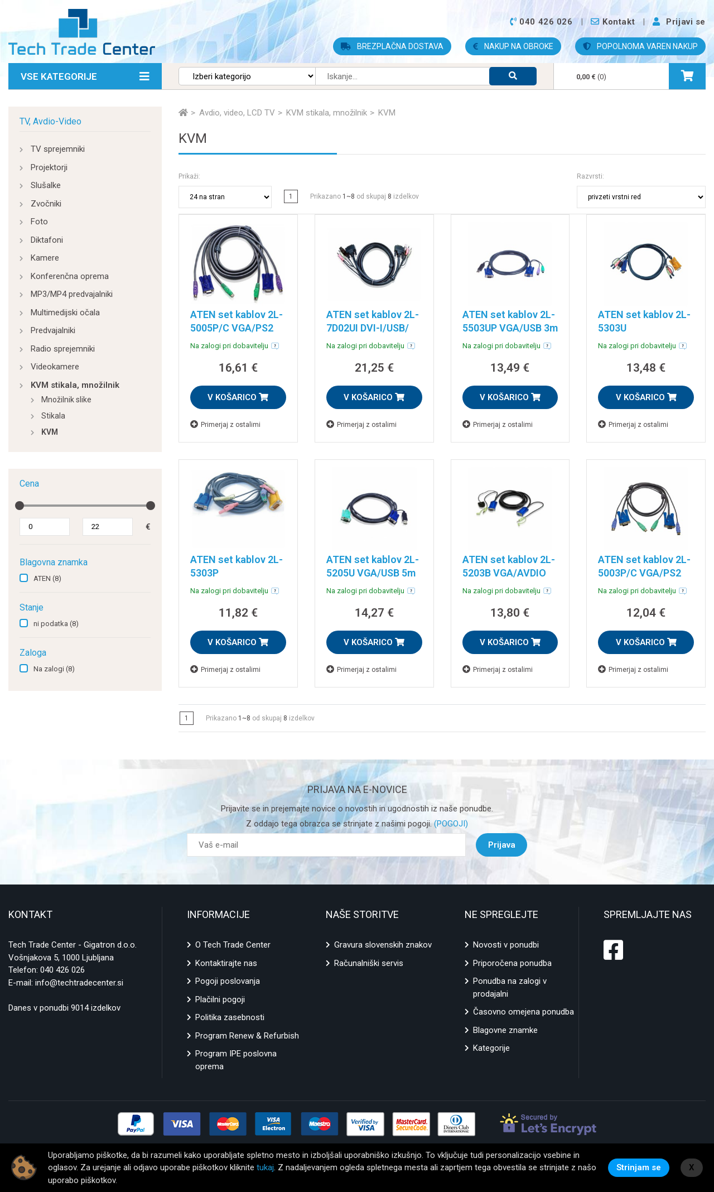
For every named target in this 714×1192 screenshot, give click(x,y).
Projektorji (49, 167)
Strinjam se (638, 1167)
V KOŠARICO (238, 397)
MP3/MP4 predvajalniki (72, 294)
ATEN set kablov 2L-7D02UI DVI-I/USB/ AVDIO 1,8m (372, 328)
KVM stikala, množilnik (75, 385)
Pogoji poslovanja (227, 981)
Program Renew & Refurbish (247, 1036)
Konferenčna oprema (70, 276)
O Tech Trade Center (233, 945)
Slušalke (46, 185)
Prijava (501, 845)
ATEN (47, 578)
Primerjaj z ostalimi (225, 424)
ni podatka (56, 623)
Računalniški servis (368, 963)
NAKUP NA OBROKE (513, 46)
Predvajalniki (53, 330)
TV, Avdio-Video (50, 121)
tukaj (265, 1167)
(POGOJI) (450, 824)
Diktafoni (47, 240)
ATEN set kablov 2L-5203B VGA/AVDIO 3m (508, 573)
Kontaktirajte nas (226, 963)
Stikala (53, 415)
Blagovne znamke (505, 1030)
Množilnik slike (66, 399)
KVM (49, 431)
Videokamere (55, 367)
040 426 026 (62, 970)
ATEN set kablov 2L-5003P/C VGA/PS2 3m (644, 573)
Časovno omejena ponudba (523, 1012)
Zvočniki (46, 204)
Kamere (45, 258)
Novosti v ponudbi (506, 945)
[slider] (19, 505)
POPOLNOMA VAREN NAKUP (640, 46)
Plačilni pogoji (220, 999)
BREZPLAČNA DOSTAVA (392, 46)
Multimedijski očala (65, 312)
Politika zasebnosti (229, 1017)
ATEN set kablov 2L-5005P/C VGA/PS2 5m (236, 328)
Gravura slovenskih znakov (383, 945)
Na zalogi (54, 669)
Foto (39, 222)
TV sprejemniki (58, 149)
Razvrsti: (590, 176)
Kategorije (491, 1048)
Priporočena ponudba (512, 963)
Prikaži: (189, 176)
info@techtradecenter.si (79, 983)
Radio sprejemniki (63, 349)
